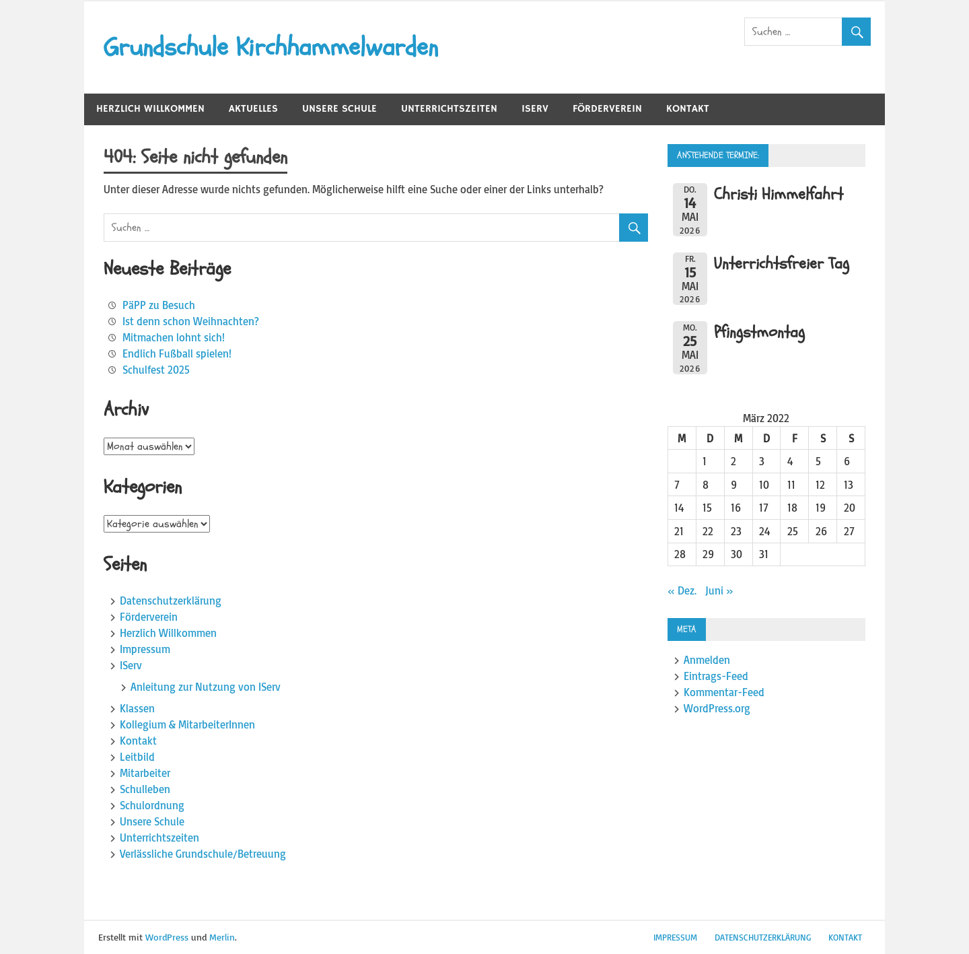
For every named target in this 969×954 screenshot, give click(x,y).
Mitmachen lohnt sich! (173, 337)
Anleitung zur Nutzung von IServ (206, 686)
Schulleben (145, 789)
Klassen (137, 708)
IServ (535, 108)
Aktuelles (253, 108)
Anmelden (707, 660)
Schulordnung (152, 805)
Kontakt (687, 108)
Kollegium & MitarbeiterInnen (187, 724)
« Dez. (682, 590)
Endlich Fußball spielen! (176, 353)
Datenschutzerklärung (170, 600)
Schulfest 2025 (156, 369)
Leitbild (137, 756)
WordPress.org (717, 708)
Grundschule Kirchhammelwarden (271, 47)
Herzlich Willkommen (150, 108)
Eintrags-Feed (716, 676)
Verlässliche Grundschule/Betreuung (203, 853)
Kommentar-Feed (724, 692)
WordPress (166, 937)
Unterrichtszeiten (449, 108)
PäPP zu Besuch (158, 305)
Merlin (222, 937)
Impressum (145, 649)
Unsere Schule (339, 108)
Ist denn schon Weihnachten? (190, 321)
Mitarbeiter (145, 773)
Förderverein (607, 108)
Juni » (719, 590)
